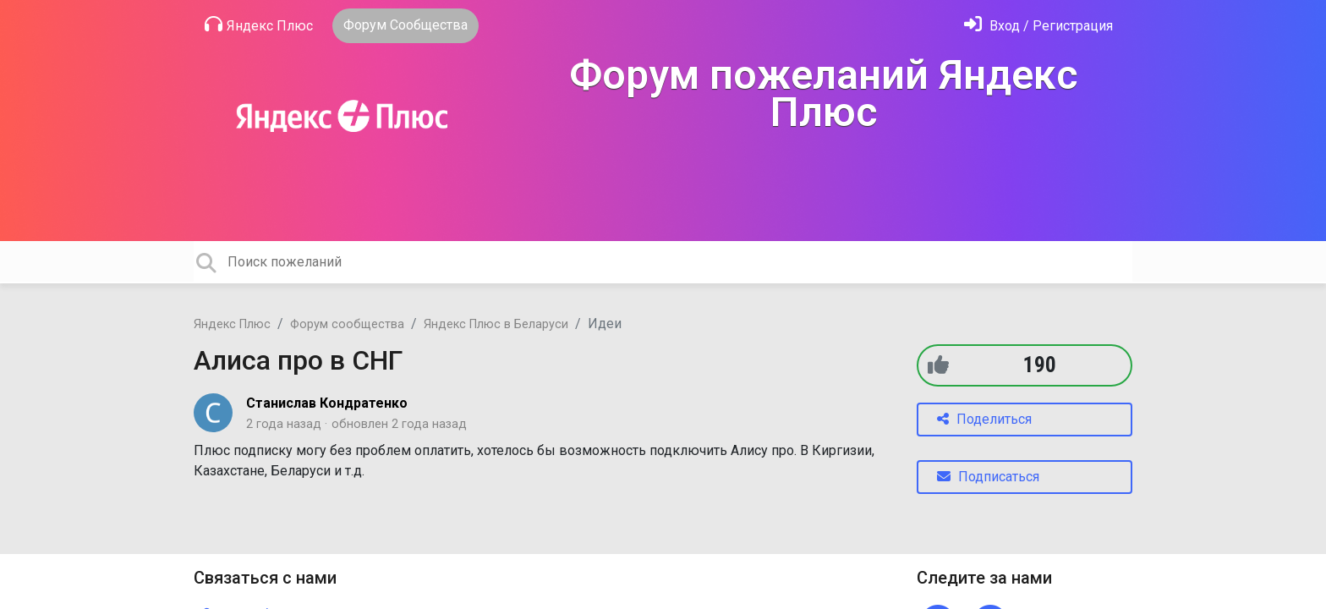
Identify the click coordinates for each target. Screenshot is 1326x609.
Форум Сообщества (405, 25)
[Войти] (1038, 25)
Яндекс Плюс (259, 24)
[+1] (938, 365)
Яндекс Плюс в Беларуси (496, 324)
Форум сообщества (347, 324)
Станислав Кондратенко (327, 403)
